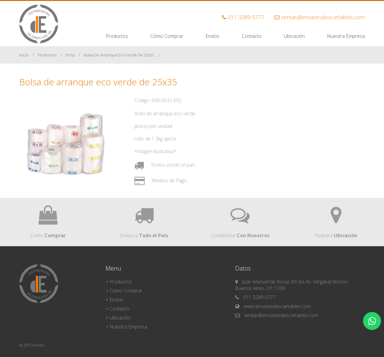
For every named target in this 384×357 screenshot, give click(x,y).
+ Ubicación (118, 317)
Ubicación (294, 36)
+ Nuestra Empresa (126, 326)
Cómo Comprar (166, 36)
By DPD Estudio (31, 345)
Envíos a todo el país (164, 165)
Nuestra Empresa (346, 36)
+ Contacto (117, 308)
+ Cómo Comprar (124, 290)
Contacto (252, 36)
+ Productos (119, 281)
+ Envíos (114, 299)
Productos (117, 36)
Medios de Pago (160, 180)
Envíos (212, 36)
